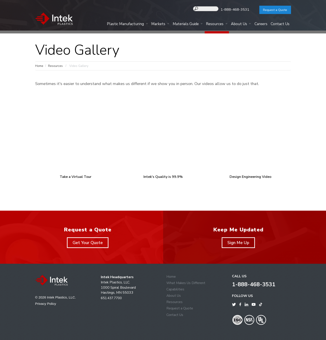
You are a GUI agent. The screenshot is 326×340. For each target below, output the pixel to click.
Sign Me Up (238, 244)
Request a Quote (273, 9)
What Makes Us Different (186, 284)
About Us (237, 24)
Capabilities (175, 290)
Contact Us (279, 24)
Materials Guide (182, 24)
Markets (154, 24)
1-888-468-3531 (238, 9)
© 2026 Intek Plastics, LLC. (56, 299)
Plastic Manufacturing (120, 24)
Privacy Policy (46, 305)
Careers (259, 24)
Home (39, 66)
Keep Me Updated (238, 230)
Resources (212, 24)
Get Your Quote (87, 244)
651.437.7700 (112, 299)
